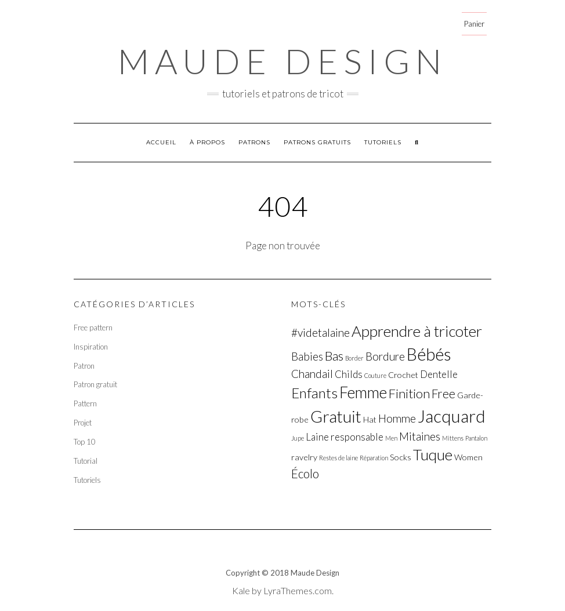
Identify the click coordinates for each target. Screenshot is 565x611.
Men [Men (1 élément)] (391, 438)
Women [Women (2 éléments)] (468, 457)
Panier (474, 23)
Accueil (161, 142)
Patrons (254, 142)
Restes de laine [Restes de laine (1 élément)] (338, 457)
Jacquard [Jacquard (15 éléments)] (452, 416)
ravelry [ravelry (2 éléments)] (304, 457)
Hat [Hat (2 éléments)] (369, 419)
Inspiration (91, 346)
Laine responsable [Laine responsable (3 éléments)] (344, 437)
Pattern (85, 403)
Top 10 (85, 441)
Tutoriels (382, 142)
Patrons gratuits (317, 142)
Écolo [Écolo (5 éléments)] (305, 474)
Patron (84, 365)
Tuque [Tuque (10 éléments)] (432, 454)
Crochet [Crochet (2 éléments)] (403, 375)
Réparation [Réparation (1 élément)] (374, 457)
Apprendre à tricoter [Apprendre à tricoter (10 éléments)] (417, 331)
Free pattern (93, 327)
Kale (241, 590)
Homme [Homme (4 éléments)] (397, 418)
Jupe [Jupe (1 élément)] (297, 438)
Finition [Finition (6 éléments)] (409, 393)
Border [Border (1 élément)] (354, 358)
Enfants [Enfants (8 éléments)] (314, 392)
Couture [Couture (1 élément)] (375, 375)
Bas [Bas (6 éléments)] (334, 355)
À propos (207, 142)
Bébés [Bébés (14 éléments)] (429, 354)
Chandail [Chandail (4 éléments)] (312, 373)
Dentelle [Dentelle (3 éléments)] (439, 374)
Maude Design (282, 61)
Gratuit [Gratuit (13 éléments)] (335, 416)
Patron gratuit (95, 384)
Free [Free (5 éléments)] (443, 394)
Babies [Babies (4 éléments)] (307, 356)
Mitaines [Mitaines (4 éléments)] (419, 436)
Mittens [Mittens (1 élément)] (452, 438)
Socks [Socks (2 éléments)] (400, 457)
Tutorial (85, 460)
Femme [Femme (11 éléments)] (363, 392)
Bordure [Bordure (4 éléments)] (385, 356)
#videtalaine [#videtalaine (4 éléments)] (320, 332)
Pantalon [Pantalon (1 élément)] (476, 438)
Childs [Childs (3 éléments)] (349, 374)
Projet (83, 422)
